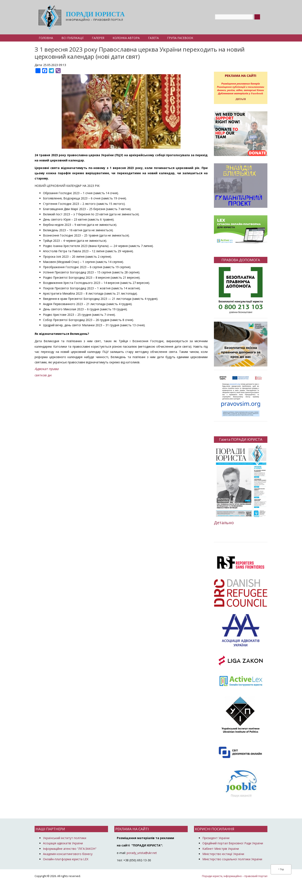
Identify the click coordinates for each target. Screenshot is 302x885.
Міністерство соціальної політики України (232, 859)
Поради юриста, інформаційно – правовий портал (234, 876)
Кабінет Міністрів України (220, 849)
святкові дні (43, 375)
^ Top (281, 869)
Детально (224, 522)
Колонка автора (126, 38)
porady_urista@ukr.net (142, 853)
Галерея (98, 38)
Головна (46, 38)
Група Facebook (180, 38)
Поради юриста (95, 14)
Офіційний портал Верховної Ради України (232, 843)
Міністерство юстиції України (223, 854)
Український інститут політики (64, 838)
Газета (153, 38)
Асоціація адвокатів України (63, 843)
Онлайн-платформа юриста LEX (65, 859)
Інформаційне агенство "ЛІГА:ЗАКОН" (69, 849)
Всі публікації (72, 38)
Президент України (215, 838)
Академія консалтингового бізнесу (67, 854)
